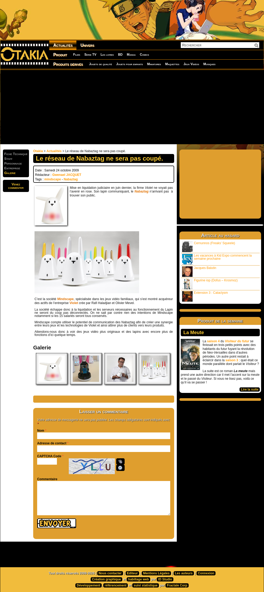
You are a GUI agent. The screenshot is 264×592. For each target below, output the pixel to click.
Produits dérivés (68, 64)
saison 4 (213, 341)
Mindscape (65, 299)
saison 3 (232, 360)
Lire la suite (249, 389)
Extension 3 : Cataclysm (205, 296)
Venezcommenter (16, 185)
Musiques (209, 64)
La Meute (193, 332)
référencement (115, 585)
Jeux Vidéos (191, 64)
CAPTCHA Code (49, 456)
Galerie (10, 173)
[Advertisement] (90, 107)
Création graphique (106, 579)
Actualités (62, 45)
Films (76, 54)
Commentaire (47, 479)
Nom (40, 430)
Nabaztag (71, 179)
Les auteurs (184, 573)
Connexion (206, 573)
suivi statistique (146, 585)
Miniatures (154, 64)
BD (120, 54)
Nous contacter (110, 573)
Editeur (132, 573)
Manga (131, 54)
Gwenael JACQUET (66, 175)
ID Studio (165, 579)
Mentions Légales (156, 573)
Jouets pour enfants (129, 64)
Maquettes (172, 64)
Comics (144, 54)
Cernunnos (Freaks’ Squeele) (208, 246)
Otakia (38, 151)
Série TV (90, 54)
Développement (88, 585)
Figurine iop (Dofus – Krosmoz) (210, 283)
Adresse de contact (51, 443)
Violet (74, 303)
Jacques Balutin (199, 271)
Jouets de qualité (100, 64)
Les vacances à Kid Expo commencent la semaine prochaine (217, 259)
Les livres (107, 54)
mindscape (52, 179)
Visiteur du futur (237, 341)
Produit (60, 54)
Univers (87, 45)
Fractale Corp (177, 585)
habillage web (138, 579)
